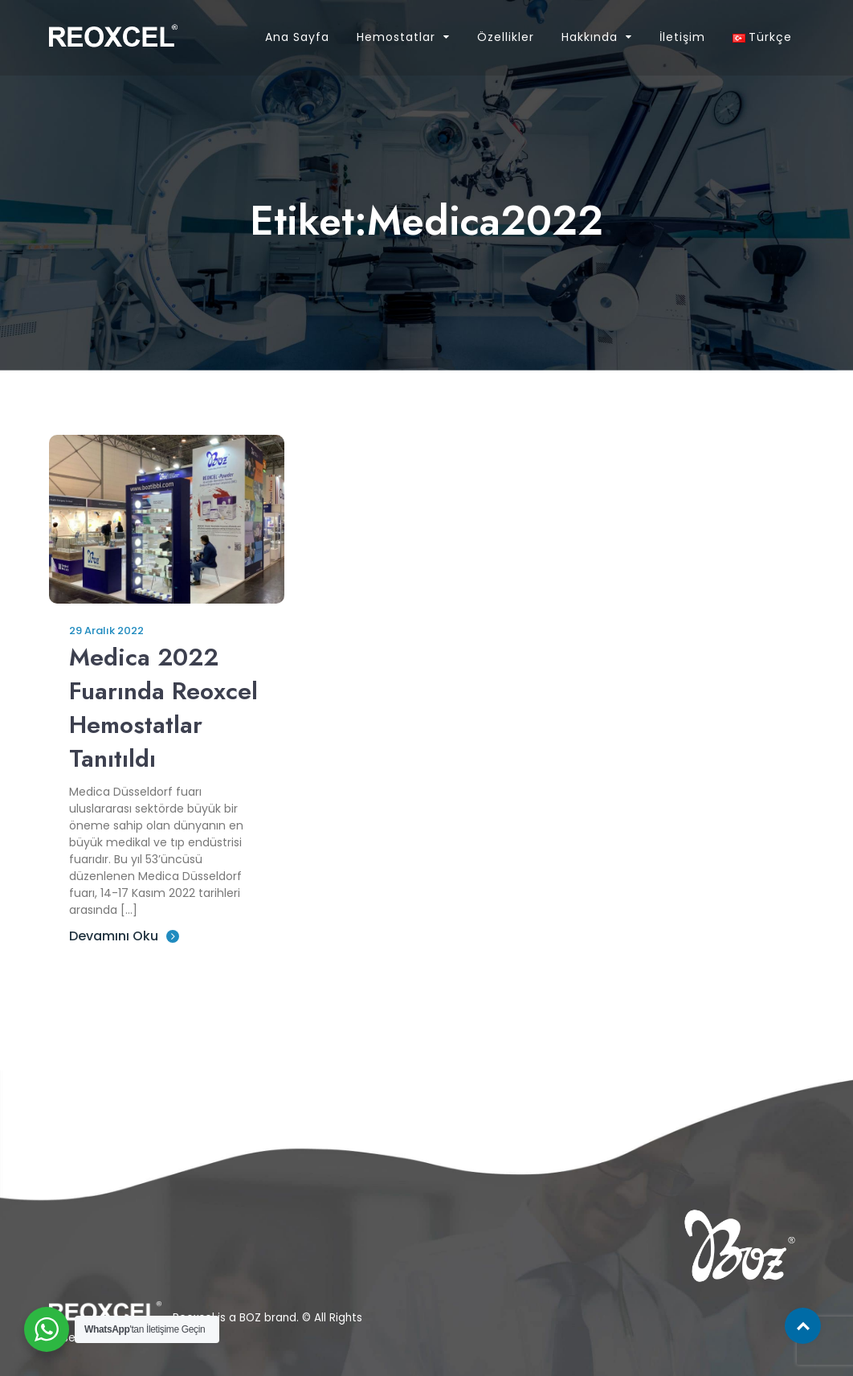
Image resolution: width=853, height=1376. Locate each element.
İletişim (682, 37)
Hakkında (589, 37)
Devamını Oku (124, 936)
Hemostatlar (396, 37)
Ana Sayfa (297, 37)
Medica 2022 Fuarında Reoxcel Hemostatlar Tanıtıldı (163, 708)
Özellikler (505, 37)
